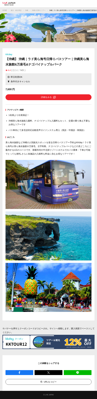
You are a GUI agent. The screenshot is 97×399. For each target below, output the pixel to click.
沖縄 (26, 10)
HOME (4, 10)
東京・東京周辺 (16, 10)
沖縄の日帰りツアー (39, 10)
